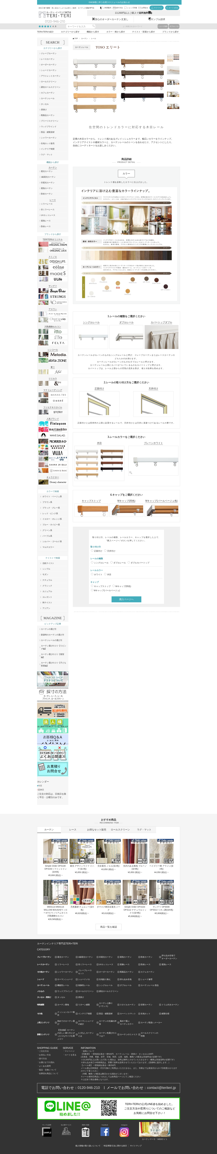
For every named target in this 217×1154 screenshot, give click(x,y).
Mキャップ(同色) (123, 586)
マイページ (69, 1051)
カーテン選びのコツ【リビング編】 (53, 647)
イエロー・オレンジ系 (52, 519)
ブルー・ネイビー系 (51, 525)
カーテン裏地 (63, 1005)
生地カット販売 (48, 143)
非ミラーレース (48, 209)
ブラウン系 (47, 502)
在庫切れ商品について (48, 1073)
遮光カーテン (47, 171)
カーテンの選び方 (48, 629)
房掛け (44, 109)
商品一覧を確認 (108, 927)
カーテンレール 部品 (150, 985)
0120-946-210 (89, 1088)
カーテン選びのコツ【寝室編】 (52, 655)
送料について (88, 1051)
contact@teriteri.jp (161, 1088)
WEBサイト (162, 1139)
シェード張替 (162, 26)
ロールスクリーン (48, 81)
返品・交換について (47, 1070)
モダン (45, 574)
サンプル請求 (158, 19)
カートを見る (70, 1055)
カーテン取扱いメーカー (151, 1022)
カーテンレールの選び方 (51, 640)
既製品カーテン (48, 115)
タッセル (45, 104)
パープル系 (47, 536)
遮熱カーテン (47, 188)
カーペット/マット (128, 1013)
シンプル (46, 569)
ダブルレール (174, 26)
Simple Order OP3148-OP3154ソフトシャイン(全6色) (55, 869)
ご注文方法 (44, 1051)
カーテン (84, 38)
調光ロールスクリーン (50, 87)
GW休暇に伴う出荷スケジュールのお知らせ (109, 2)
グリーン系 (47, 530)
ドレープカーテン (48, 53)
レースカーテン (48, 59)
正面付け (98, 551)
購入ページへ (126, 599)
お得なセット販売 (96, 829)
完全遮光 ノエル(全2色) (108, 866)
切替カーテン (146, 1005)
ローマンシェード (65, 979)
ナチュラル (47, 580)
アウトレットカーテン (50, 76)
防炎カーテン (47, 194)
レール (93, 38)
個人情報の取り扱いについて (88, 1146)
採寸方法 (43, 1058)
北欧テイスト (48, 563)
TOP (76, 38)
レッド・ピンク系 (50, 513)
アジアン (46, 608)
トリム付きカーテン (170, 1005)
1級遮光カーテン (48, 177)
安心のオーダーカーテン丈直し (111, 19)
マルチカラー (48, 547)
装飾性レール (84, 985)
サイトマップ (136, 1146)
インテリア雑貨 (48, 149)
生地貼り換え (105, 979)
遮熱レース (46, 221)
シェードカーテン (48, 70)
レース (72, 829)
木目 (109, 574)
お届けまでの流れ (47, 1062)
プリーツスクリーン (49, 121)
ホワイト (98, 574)
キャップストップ (102, 586)
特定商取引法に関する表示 (115, 1146)
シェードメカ (84, 979)
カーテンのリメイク (128, 1034)
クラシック (47, 586)
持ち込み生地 (126, 979)
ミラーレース (47, 204)
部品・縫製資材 (48, 132)
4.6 (55, 26)
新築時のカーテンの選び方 (52, 635)
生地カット (145, 1013)
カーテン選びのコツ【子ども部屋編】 (53, 664)
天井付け (111, 551)
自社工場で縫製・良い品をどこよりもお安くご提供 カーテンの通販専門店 (66, 8)
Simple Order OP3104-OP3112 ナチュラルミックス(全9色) (135, 910)
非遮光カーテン (48, 182)
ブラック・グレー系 (51, 508)
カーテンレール (48, 98)
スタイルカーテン (127, 1005)
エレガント (47, 597)
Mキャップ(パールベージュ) (107, 590)
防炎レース (46, 226)
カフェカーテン (48, 93)
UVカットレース (48, 215)
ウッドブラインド (48, 126)
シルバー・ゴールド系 (52, 541)
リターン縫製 (84, 1005)
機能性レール (63, 985)
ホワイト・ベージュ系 (52, 496)
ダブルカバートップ (140, 563)
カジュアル (47, 591)
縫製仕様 (165, 1013)
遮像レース (125, 964)
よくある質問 (45, 1066)
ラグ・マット (47, 154)
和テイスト (47, 602)
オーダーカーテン (48, 64)
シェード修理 (146, 979)
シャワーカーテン (48, 138)
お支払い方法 (45, 1055)
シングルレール (101, 563)
